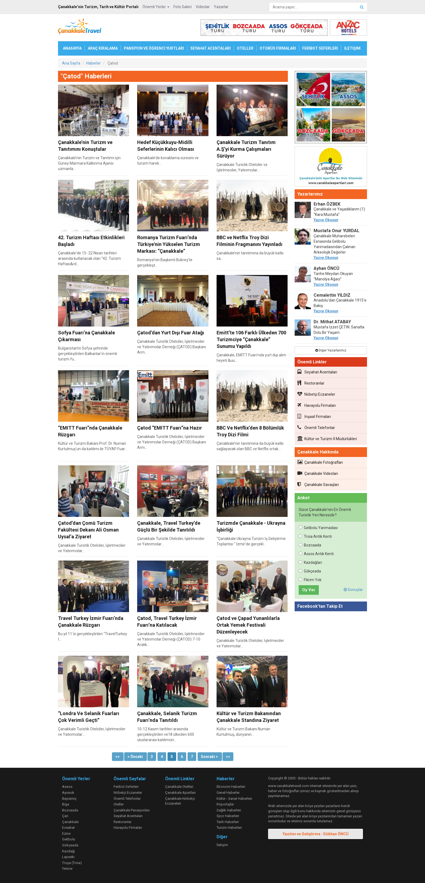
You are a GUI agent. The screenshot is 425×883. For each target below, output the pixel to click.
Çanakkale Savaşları (318, 484)
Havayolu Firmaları (316, 405)
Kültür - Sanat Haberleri (234, 798)
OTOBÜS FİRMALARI (278, 48)
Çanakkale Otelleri (179, 787)
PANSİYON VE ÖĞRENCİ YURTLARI (154, 48)
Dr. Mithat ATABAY (332, 321)
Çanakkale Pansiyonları (132, 810)
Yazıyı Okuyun (326, 220)
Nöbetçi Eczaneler (316, 394)
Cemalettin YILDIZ (332, 295)
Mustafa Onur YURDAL (336, 230)
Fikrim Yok (310, 580)
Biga (65, 804)
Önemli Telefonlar (316, 427)
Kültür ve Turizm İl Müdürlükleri (327, 438)
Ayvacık (68, 793)
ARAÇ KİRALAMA (103, 48)
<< (117, 756)
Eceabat (68, 828)
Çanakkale (70, 822)
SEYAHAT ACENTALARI (210, 48)
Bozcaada (310, 545)
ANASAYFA (72, 48)
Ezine (66, 833)
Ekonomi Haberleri (231, 787)
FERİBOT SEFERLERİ (320, 48)
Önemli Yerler (156, 7)
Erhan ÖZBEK (327, 204)
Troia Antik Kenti (315, 536)
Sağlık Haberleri (229, 810)
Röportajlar (225, 804)
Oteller (119, 804)
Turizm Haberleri (229, 828)
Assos (67, 787)
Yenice (67, 868)
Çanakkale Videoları (317, 473)
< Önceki (135, 756)
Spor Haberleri (228, 816)
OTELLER (245, 48)
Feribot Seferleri (126, 787)
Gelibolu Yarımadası (318, 528)
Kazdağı (68, 851)
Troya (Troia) (72, 863)
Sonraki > (210, 756)
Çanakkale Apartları (180, 793)
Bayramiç (69, 798)
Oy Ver (308, 589)
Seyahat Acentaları (317, 371)
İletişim (222, 845)
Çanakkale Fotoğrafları (320, 462)
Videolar (203, 7)
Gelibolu (68, 839)
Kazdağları (310, 562)
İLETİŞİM (352, 48)
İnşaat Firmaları (314, 416)
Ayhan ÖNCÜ (326, 268)
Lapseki (68, 857)
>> (228, 756)
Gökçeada (310, 571)
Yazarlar (221, 7)
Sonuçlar (353, 589)
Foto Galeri (182, 7)
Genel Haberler (228, 793)
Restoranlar (310, 382)
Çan (65, 816)
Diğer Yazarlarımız (330, 350)
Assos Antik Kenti (316, 554)
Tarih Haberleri (228, 822)
